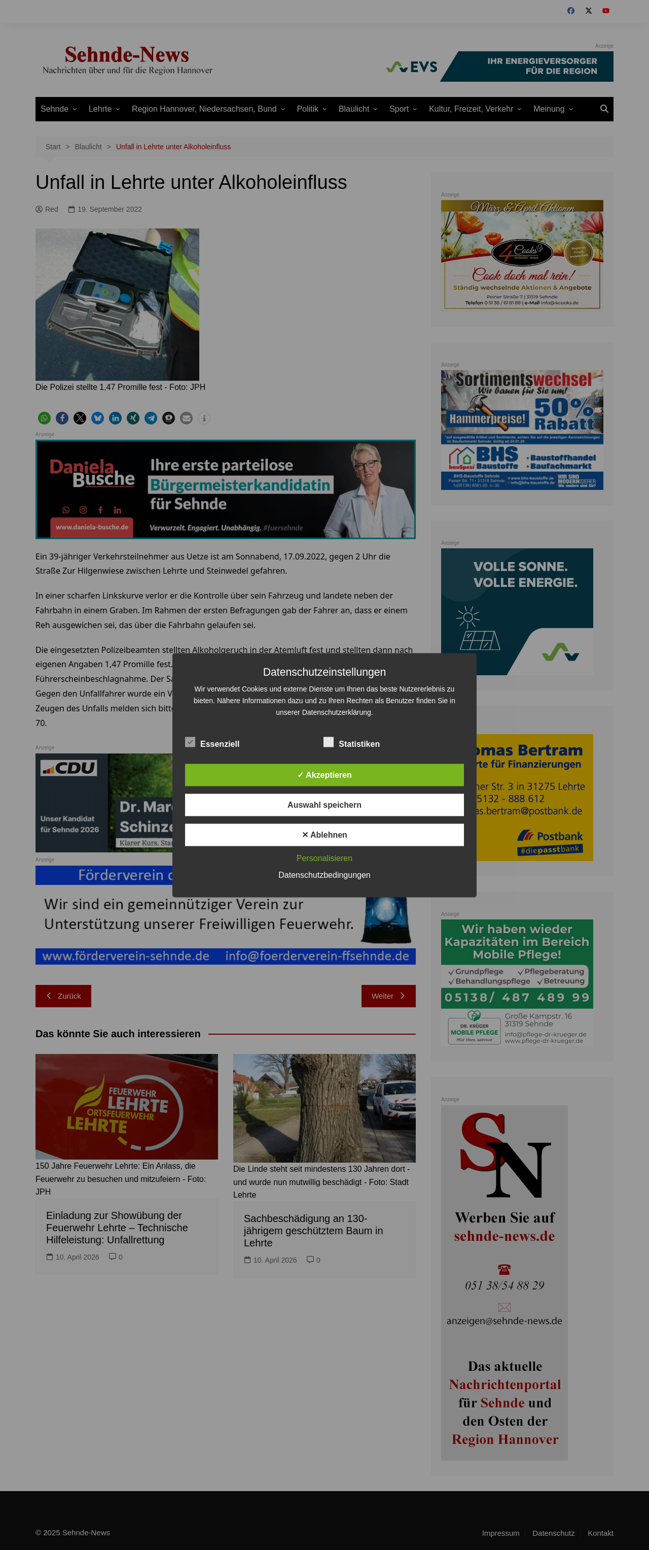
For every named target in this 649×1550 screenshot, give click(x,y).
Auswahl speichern (324, 804)
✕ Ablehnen (324, 834)
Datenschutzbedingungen (324, 874)
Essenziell (212, 742)
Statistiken (351, 742)
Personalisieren (324, 857)
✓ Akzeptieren (324, 774)
